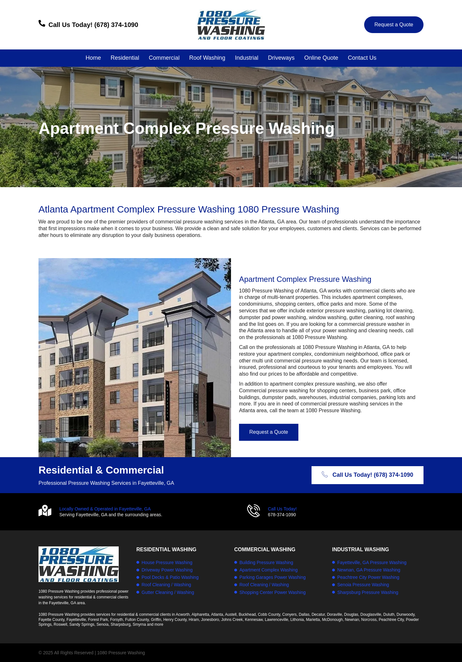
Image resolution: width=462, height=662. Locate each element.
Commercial (164, 58)
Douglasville (370, 614)
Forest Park (98, 619)
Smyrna (139, 624)
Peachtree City (391, 619)
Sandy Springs (81, 624)
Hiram (194, 619)
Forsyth (116, 619)
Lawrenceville (276, 619)
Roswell (60, 624)
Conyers (289, 614)
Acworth (183, 614)
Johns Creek (232, 619)
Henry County (174, 619)
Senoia (102, 624)
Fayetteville (76, 619)
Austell (230, 614)
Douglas (351, 614)
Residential (125, 58)
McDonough (332, 619)
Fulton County (137, 619)
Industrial (246, 58)
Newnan (352, 619)
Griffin (156, 619)
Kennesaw (253, 619)
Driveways (281, 58)
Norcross (369, 619)
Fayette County (51, 619)
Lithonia (297, 619)
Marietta (313, 619)
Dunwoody (406, 614)
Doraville (334, 614)
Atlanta (217, 614)
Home (93, 58)
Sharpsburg (121, 624)
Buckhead (247, 614)
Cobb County (269, 614)
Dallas (304, 614)
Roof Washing (207, 58)
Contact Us (362, 58)
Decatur (318, 614)
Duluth (389, 614)
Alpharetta (200, 614)
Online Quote (321, 58)
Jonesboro (210, 619)
